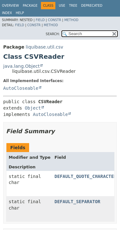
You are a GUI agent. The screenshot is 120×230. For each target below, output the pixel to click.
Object (33, 108)
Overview (10, 5)
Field (40, 20)
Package (30, 5)
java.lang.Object (21, 66)
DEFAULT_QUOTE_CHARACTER (85, 176)
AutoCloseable (20, 88)
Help (20, 13)
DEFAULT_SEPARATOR (77, 201)
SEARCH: (53, 34)
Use (62, 5)
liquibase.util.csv (44, 47)
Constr (54, 20)
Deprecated (91, 5)
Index (7, 13)
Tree (73, 5)
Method (71, 20)
